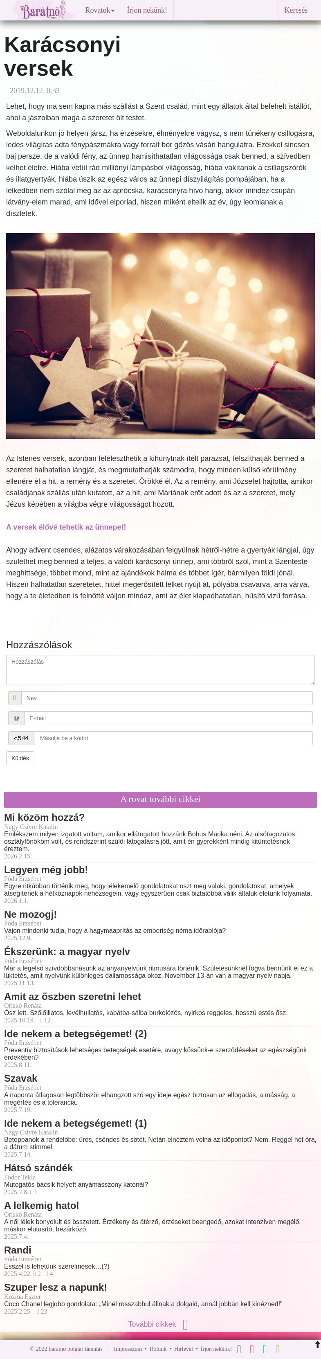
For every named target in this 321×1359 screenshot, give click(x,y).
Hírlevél (183, 1349)
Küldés (20, 758)
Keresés (296, 10)
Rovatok (99, 10)
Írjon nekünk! (147, 10)
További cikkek (160, 1324)
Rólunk (158, 1349)
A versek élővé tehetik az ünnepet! (66, 527)
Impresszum (128, 1349)
